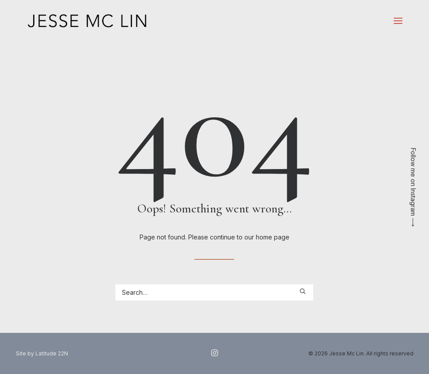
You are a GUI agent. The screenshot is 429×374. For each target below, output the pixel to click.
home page (272, 237)
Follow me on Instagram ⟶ (413, 187)
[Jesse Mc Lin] (87, 21)
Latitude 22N (51, 353)
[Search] (214, 292)
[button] (398, 21)
